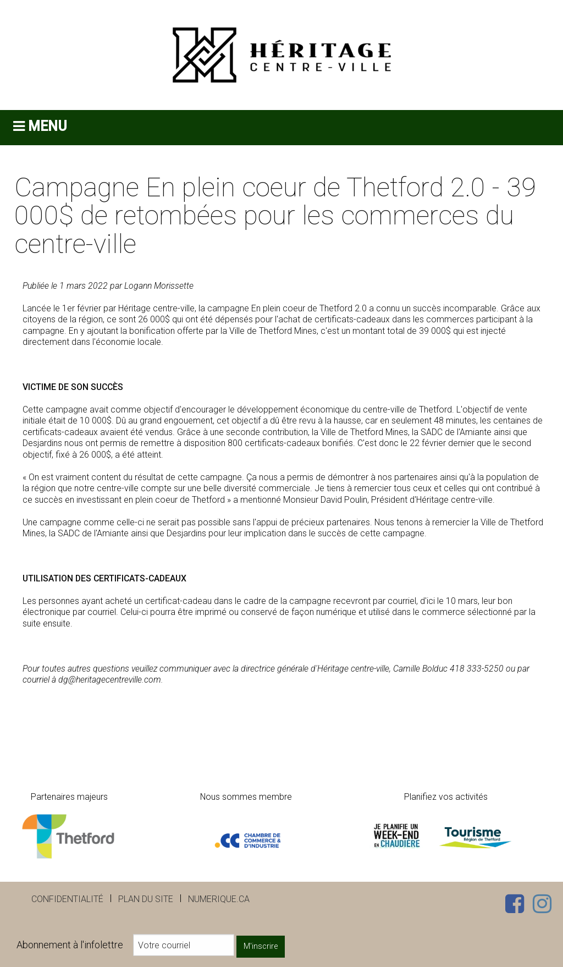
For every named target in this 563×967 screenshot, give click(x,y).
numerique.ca (219, 899)
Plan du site (145, 899)
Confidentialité (67, 899)
